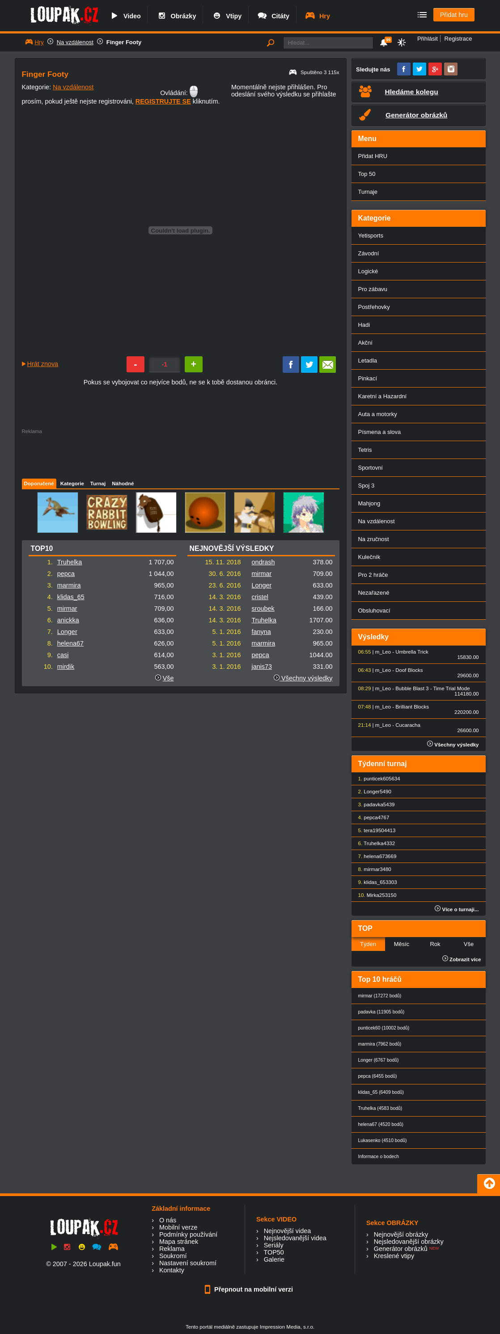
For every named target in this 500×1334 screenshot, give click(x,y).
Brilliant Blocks (412, 706)
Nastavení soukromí (187, 1263)
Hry (317, 16)
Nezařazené (374, 592)
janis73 (261, 666)
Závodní (368, 253)
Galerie (274, 1259)
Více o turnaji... (457, 909)
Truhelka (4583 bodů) (380, 1108)
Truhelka (69, 562)
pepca (66, 573)
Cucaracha (407, 725)
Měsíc (402, 944)
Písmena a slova (379, 432)
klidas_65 (71, 596)
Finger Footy (123, 42)
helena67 (70, 643)
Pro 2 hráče (373, 574)
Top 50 (367, 174)
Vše (168, 678)
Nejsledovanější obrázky (409, 1241)
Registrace (458, 38)
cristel (259, 596)
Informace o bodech (378, 1156)
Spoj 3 (366, 485)
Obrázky (176, 16)
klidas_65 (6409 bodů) (381, 1092)
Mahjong (369, 503)
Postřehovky (374, 307)
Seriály (274, 1245)
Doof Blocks (409, 670)
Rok (435, 944)
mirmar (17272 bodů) (380, 995)
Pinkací (367, 378)
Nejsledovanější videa (295, 1238)
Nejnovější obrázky (401, 1234)
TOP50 (273, 1252)
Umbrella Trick (411, 651)
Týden (368, 944)
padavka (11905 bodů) (381, 1011)
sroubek (262, 608)
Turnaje (367, 191)
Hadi (364, 324)
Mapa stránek (178, 1241)
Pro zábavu (373, 289)
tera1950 (374, 830)
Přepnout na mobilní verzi (250, 1289)
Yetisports (370, 235)
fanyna (261, 631)
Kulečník (369, 557)
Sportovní (370, 467)
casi (63, 655)
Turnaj (98, 483)
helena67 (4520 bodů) (380, 1124)
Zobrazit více (461, 959)
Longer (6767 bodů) (378, 1060)
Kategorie (72, 483)
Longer (67, 631)
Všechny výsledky (303, 678)
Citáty (273, 16)
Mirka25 (376, 895)
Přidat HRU (373, 156)
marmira (69, 585)
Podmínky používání (188, 1234)
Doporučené (39, 483)
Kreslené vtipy (394, 1255)
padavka (373, 804)
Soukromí (173, 1255)
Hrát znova (43, 363)
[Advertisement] (180, 454)
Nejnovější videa (287, 1230)
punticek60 (376, 778)
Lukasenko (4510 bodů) (382, 1140)
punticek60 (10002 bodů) (384, 1028)
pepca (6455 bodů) (377, 1076)
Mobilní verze (178, 1227)
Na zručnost (373, 539)
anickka (68, 620)
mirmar (67, 608)
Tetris (365, 449)
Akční (365, 342)
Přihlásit (427, 38)
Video (125, 16)
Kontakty (171, 1270)
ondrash (263, 562)
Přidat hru (454, 14)
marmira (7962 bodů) (380, 1044)
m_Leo (383, 651)
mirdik (65, 666)
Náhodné (123, 483)
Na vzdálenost (75, 42)
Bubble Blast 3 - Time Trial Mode (432, 688)
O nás (167, 1220)
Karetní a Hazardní (382, 396)
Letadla (367, 360)
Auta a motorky (377, 414)
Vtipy (226, 16)
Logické (368, 271)
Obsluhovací (374, 610)
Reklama (172, 1248)
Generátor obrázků (401, 1248)
